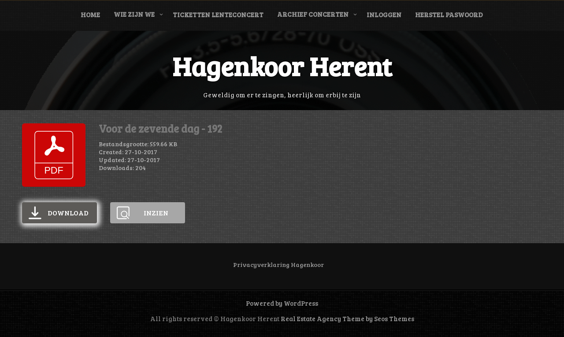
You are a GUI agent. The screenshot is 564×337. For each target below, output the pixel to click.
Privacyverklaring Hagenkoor (278, 264)
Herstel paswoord (449, 14)
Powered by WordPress (282, 303)
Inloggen (384, 14)
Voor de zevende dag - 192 (160, 128)
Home (90, 14)
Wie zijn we (134, 14)
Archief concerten (313, 14)
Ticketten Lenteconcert (218, 14)
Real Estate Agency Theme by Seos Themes (347, 318)
